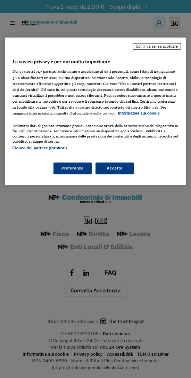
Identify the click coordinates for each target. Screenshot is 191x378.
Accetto (115, 168)
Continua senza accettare (157, 46)
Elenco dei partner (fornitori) (40, 148)
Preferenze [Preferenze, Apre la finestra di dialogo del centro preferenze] (72, 168)
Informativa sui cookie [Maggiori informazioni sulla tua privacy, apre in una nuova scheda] (139, 113)
